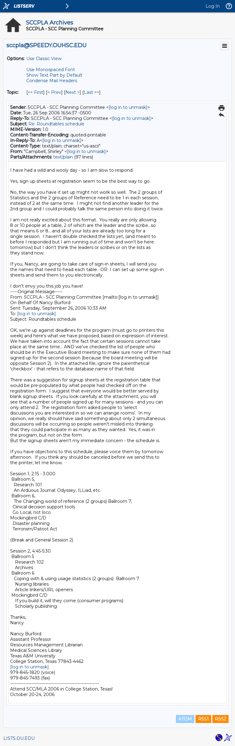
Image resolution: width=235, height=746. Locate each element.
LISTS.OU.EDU (19, 738)
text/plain (63, 157)
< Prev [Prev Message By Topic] (54, 92)
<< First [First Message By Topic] (35, 92)
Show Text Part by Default (54, 75)
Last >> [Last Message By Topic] (91, 92)
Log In (213, 6)
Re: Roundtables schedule (56, 124)
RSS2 (220, 719)
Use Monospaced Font (50, 69)
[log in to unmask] (128, 107)
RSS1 (203, 719)
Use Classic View (44, 58)
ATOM (185, 719)
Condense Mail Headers (51, 80)
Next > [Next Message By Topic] (72, 92)
